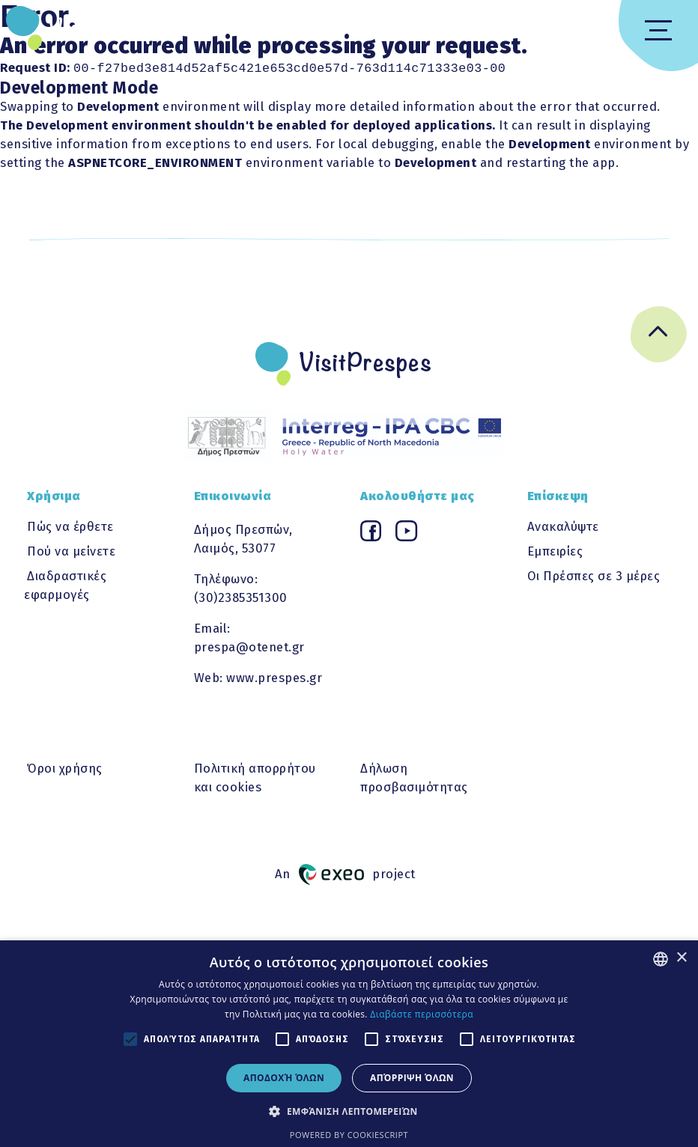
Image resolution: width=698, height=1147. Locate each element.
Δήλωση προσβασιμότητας (414, 776)
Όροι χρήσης (65, 766)
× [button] (681, 958)
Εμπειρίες (555, 549)
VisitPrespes (114, 29)
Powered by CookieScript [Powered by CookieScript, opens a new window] (349, 1134)
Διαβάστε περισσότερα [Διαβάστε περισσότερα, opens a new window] (421, 1014)
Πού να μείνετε (71, 549)
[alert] (349, 1043)
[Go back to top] (659, 335)
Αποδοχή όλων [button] (283, 1077)
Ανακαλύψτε (563, 524)
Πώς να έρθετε (70, 524)
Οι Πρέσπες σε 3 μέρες (594, 574)
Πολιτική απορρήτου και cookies (255, 776)
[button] (348, 1111)
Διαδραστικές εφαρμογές (65, 583)
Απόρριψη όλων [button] (412, 1077)
